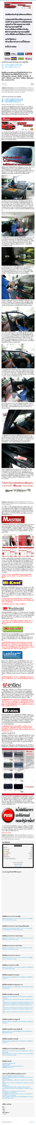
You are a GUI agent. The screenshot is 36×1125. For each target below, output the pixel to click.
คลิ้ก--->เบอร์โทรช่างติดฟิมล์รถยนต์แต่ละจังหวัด (12, 64)
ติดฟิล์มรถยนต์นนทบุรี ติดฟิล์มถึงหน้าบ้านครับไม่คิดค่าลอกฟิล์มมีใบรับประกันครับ (17, 997)
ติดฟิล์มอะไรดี (5, 1085)
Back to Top (31, 1122)
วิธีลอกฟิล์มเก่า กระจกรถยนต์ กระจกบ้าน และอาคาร (13, 1091)
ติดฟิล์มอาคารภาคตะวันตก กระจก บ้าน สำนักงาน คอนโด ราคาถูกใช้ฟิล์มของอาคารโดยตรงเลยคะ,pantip (17, 948)
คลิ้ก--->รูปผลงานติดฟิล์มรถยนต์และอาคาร (11, 67)
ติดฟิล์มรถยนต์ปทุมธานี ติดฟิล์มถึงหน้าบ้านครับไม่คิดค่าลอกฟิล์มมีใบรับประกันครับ (17, 1022)
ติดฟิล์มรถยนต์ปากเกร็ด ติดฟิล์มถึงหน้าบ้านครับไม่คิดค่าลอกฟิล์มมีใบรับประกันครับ (18, 1002)
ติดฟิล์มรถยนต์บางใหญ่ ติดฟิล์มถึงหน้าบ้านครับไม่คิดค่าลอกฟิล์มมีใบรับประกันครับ (18, 1007)
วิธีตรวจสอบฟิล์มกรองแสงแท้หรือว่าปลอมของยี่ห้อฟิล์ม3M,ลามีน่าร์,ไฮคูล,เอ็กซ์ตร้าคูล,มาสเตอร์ (17, 1097)
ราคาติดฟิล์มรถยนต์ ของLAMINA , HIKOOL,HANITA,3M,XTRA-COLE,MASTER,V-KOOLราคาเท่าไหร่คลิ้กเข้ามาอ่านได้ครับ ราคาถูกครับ (17, 1088)
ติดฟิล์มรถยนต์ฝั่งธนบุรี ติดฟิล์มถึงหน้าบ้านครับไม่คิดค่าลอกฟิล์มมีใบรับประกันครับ (17, 1042)
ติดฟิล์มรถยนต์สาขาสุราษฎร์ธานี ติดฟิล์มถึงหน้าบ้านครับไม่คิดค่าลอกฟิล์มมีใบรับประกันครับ (17, 1032)
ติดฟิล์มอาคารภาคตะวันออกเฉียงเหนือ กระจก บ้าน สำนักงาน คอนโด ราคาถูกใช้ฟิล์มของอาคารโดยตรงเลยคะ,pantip (17, 929)
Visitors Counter (18, 866)
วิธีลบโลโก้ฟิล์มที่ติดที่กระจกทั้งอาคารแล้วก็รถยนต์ (13, 1076)
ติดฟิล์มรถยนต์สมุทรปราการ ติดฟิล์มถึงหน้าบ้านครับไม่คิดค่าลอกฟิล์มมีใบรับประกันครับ (17, 987)
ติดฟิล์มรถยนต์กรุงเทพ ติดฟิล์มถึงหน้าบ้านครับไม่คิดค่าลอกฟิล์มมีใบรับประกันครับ (17, 978)
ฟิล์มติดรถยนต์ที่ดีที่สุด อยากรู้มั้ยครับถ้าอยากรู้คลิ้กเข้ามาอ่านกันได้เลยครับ (17, 1081)
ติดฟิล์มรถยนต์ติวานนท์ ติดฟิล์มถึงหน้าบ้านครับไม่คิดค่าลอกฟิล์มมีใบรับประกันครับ (18, 1003)
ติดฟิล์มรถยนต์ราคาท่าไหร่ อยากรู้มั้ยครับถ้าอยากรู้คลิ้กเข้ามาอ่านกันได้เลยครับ (17, 1083)
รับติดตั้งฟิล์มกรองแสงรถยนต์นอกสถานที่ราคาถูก (12, 1066)
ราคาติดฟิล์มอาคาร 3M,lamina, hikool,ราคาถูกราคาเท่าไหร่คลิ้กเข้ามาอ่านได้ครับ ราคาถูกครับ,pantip (17, 1094)
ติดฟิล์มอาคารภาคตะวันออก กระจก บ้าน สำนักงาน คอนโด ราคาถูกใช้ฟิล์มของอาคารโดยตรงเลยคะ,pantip (17, 938)
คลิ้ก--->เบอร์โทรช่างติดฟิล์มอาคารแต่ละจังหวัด (12, 65)
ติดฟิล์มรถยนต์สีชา (6, 1064)
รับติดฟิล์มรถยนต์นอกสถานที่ (8, 1063)
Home (3, 68)
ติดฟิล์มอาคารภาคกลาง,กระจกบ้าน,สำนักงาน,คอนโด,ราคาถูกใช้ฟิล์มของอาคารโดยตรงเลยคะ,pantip (17, 958)
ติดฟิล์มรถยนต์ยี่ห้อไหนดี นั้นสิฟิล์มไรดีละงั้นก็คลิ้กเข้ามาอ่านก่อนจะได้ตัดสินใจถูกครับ (17, 1078)
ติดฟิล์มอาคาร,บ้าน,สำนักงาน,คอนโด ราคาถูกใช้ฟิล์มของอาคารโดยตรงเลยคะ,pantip (18, 1051)
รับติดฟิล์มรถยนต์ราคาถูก (7, 1067)
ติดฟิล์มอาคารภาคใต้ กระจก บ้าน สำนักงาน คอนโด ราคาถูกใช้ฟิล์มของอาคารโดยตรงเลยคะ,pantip (17, 968)
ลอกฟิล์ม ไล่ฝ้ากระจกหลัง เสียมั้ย (9, 1092)
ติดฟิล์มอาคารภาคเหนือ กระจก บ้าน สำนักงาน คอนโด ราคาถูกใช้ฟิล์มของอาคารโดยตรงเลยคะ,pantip (17, 919)
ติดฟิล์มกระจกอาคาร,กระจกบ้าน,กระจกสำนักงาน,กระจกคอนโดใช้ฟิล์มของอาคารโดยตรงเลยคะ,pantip (17, 1054)
